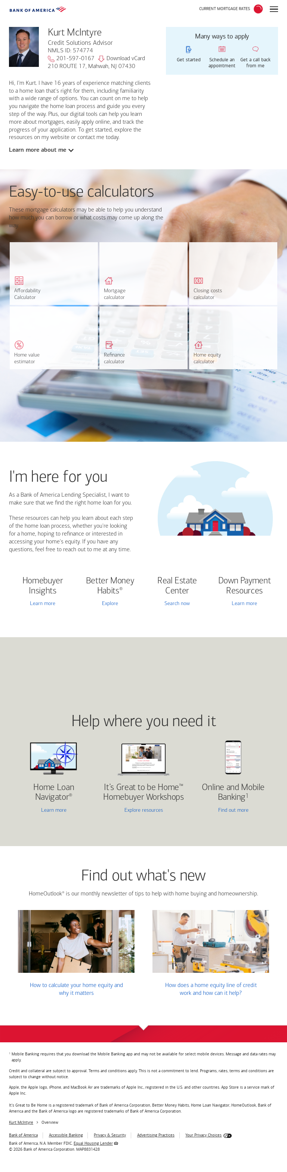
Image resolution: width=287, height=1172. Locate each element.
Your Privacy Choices (203, 1135)
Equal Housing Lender (93, 1143)
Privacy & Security (110, 1135)
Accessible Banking (66, 1135)
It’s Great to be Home (143, 792)
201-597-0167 (71, 59)
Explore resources (143, 810)
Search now (177, 604)
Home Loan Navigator (53, 792)
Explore (110, 604)
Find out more (221, 811)
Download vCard (121, 59)
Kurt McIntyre (21, 1122)
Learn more (42, 604)
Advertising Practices (156, 1135)
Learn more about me (37, 149)
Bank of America (23, 1135)
